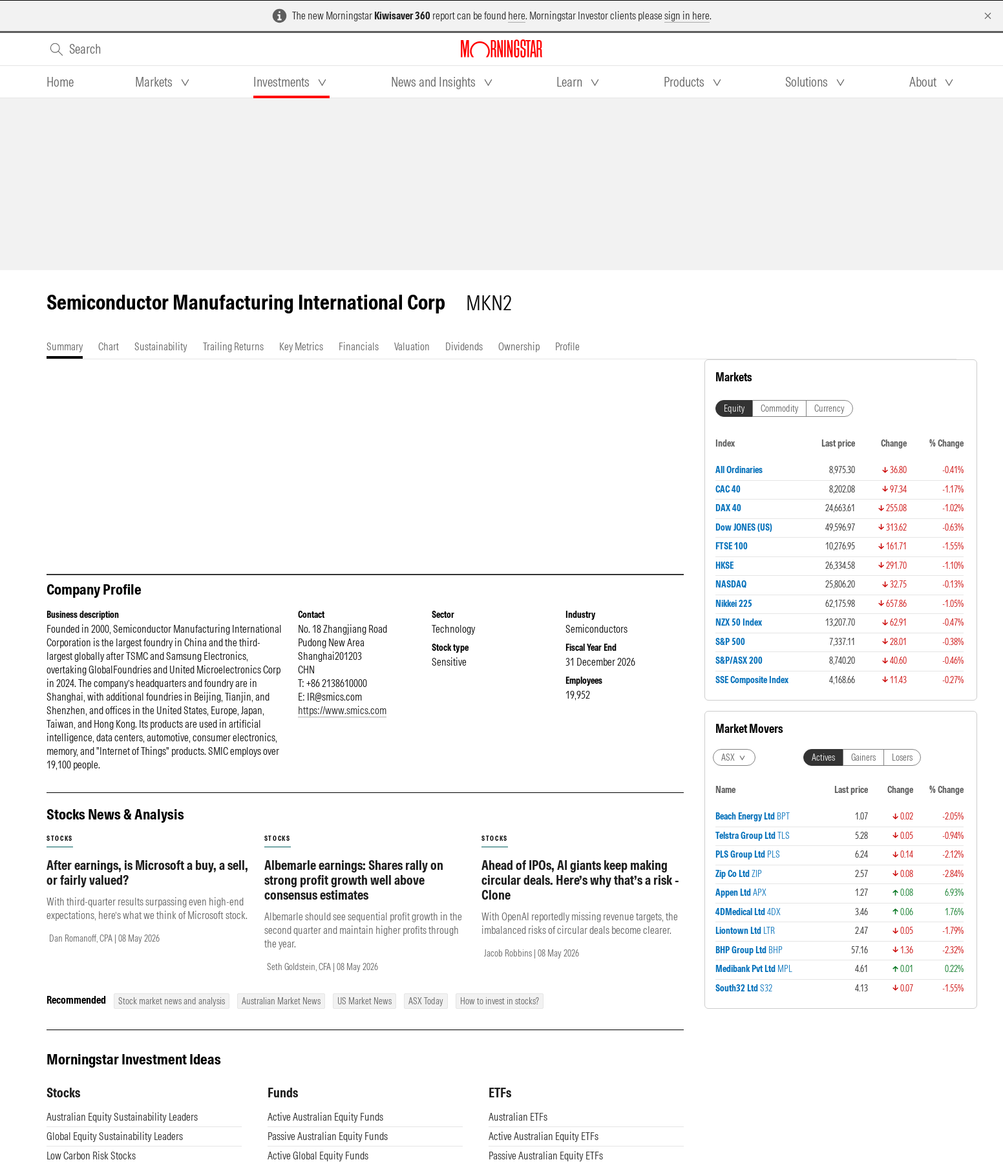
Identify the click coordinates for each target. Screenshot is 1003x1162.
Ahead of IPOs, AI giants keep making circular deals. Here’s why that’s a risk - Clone (580, 880)
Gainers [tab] (863, 757)
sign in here (687, 15)
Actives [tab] (823, 757)
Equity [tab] (734, 408)
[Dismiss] (988, 16)
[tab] (60, 82)
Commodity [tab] (779, 408)
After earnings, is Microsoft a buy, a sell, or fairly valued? (147, 872)
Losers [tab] (902, 757)
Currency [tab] (829, 408)
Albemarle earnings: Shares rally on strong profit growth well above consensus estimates (353, 880)
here (516, 15)
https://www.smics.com (342, 710)
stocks (60, 838)
